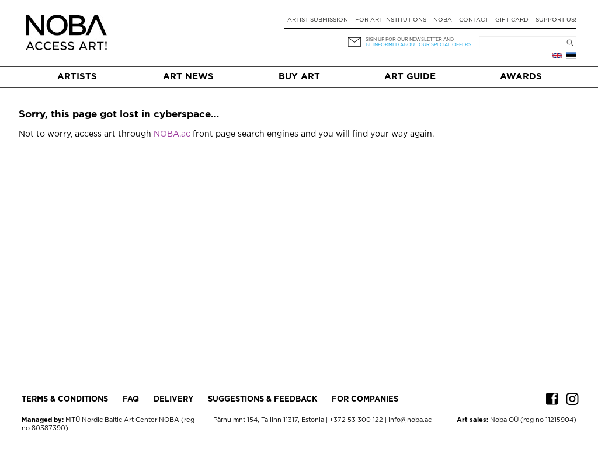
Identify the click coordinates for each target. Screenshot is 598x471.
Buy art (299, 77)
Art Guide (410, 77)
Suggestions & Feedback (262, 399)
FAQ (131, 399)
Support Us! (556, 20)
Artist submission (317, 20)
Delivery (173, 399)
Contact (473, 20)
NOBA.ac (172, 134)
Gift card (512, 20)
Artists (77, 77)
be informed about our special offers (418, 45)
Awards (521, 77)
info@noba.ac (410, 420)
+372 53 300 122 (356, 420)
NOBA (442, 20)
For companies (365, 399)
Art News (188, 77)
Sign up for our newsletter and (410, 39)
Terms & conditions (65, 399)
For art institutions (390, 20)
